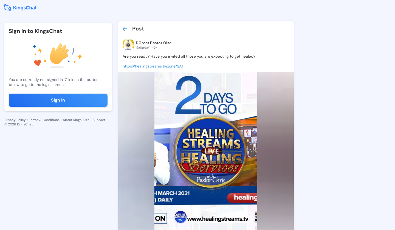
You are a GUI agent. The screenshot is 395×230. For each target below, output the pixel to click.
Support (99, 120)
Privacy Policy (15, 120)
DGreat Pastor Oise (153, 42)
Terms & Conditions (44, 120)
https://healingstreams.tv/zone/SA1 (153, 66)
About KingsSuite (76, 120)
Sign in (58, 100)
